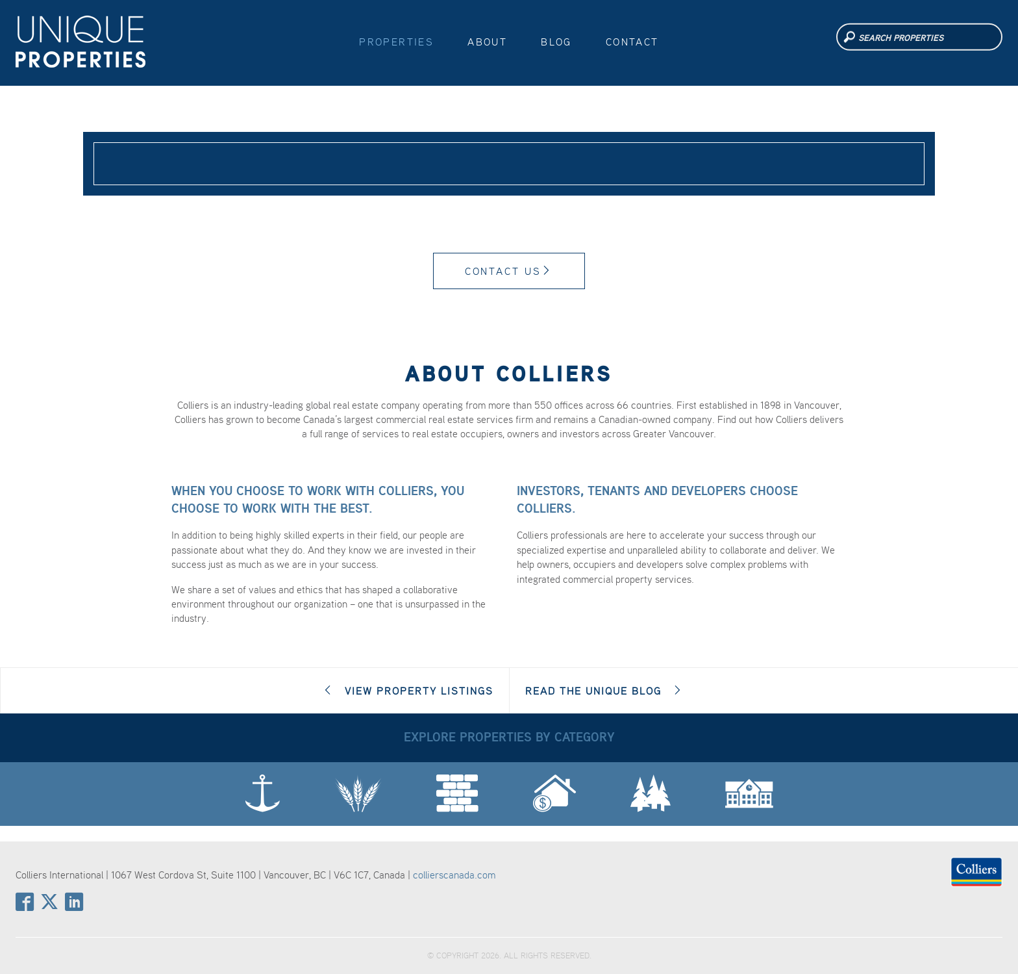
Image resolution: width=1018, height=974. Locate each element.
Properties (396, 41)
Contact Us (509, 270)
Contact (632, 41)
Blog (556, 41)
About (487, 41)
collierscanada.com (454, 874)
